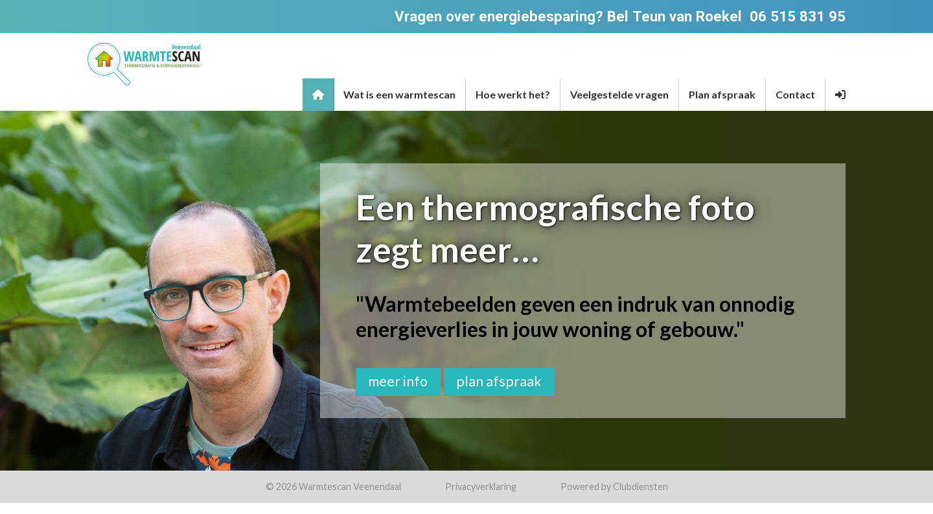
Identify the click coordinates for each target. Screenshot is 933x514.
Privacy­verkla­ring (480, 486)
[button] (840, 94)
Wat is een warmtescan (399, 94)
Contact (795, 94)
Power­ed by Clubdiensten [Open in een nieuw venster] (614, 486)
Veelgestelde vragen (619, 94)
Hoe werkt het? (513, 94)
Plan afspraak (722, 94)
